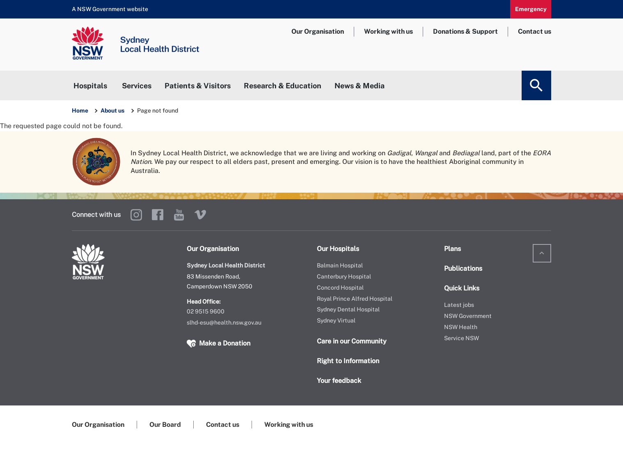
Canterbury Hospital (344, 276)
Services (136, 85)
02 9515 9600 (205, 311)
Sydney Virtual (336, 320)
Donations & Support (465, 31)
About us (113, 110)
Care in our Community (352, 341)
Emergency (531, 9)
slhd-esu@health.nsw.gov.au (224, 322)
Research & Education (282, 85)
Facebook (157, 215)
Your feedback (339, 381)
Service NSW (461, 338)
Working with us (388, 31)
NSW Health (460, 327)
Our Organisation (317, 31)
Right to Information (348, 361)
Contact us (534, 31)
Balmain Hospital (340, 265)
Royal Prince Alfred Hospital (354, 298)
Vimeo (200, 215)
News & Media (359, 85)
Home (80, 110)
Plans (452, 249)
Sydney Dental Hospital (348, 309)
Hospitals (90, 85)
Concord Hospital (340, 287)
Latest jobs (459, 305)
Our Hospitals (338, 249)
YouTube (179, 215)
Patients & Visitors (198, 85)
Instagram (136, 215)
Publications (463, 268)
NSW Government (468, 316)
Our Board (165, 424)
